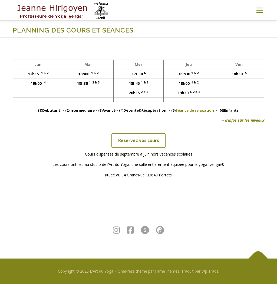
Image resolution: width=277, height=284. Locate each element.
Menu (259, 10)
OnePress (126, 271)
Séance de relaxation (195, 110)
